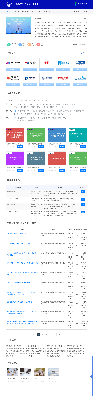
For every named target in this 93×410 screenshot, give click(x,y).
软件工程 (66, 104)
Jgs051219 (83, 44)
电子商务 (32, 107)
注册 (84, 11)
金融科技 (39, 107)
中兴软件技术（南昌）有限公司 (15, 353)
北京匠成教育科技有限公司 (55, 353)
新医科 (52, 107)
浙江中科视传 (10, 356)
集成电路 (73, 104)
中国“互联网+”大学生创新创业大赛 (24, 121)
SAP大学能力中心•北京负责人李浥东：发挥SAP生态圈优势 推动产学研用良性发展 (60, 31)
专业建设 (34, 111)
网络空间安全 (50, 104)
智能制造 (16, 107)
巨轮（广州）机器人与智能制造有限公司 (59, 351)
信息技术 (58, 104)
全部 (15, 100)
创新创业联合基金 (40, 114)
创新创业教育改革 (78, 111)
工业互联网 (24, 107)
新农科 (64, 107)
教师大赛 (61, 114)
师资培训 (16, 114)
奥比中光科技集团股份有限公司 (15, 351)
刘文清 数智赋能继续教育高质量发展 (18, 233)
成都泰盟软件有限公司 (54, 348)
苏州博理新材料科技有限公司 (15, 348)
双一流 (20, 100)
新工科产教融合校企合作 (76, 144)
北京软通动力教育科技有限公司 (56, 346)
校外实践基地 (52, 114)
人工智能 (29, 104)
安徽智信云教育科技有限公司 (76, 351)
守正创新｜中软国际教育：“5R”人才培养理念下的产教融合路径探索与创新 (58, 22)
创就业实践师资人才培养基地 (78, 167)
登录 (76, 11)
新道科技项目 (25, 378)
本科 (25, 100)
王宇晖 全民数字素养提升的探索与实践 (19, 282)
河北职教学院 (11, 191)
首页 (8, 11)
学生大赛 (68, 114)
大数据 (42, 104)
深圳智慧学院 (11, 204)
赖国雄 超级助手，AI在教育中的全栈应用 (19, 302)
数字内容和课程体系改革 (46, 111)
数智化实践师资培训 (54, 167)
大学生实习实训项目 (27, 114)
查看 (83, 191)
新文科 (58, 107)
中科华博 (29, 356)
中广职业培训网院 (12, 212)
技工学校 (40, 100)
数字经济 (80, 104)
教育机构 (47, 100)
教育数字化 (21, 104)
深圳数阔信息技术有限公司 (75, 348)
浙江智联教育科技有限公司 (14, 346)
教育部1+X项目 (62, 118)
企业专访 (38, 11)
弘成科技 (70, 356)
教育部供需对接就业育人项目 (47, 118)
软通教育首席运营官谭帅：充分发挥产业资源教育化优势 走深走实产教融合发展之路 (61, 28)
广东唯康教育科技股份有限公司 (36, 351)
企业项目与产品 (27, 11)
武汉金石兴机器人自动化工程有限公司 (38, 348)
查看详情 (20, 146)
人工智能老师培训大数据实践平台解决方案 (36, 214)
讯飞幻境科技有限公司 (33, 353)
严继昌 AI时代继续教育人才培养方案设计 (19, 243)
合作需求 (47, 11)
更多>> (85, 18)
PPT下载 (56, 11)
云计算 (36, 104)
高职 (30, 100)
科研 (28, 111)
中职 (34, 100)
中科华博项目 (52, 378)
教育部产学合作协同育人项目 (27, 118)
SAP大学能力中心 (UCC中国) (76, 346)
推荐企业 (16, 11)
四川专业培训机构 (12, 199)
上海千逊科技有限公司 (33, 346)
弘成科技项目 (38, 378)
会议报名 (64, 11)
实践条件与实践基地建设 (63, 111)
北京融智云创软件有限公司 (75, 353)
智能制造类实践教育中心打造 (15, 167)
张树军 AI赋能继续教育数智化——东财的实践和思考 (22, 263)
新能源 (46, 107)
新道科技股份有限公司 (54, 356)
